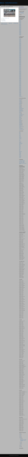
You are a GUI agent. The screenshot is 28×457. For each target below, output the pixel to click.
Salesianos (20, 122)
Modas (19, 144)
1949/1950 (20, 85)
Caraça (20, 133)
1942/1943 (20, 90)
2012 (20, 446)
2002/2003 (20, 29)
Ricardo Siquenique (22, 12)
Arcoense (20, 100)
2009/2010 (20, 24)
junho (20, 442)
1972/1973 (20, 69)
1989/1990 (20, 57)
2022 (20, 433)
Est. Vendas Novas (21, 110)
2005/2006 (20, 27)
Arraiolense (20, 101)
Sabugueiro (20, 121)
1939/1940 (20, 92)
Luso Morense (20, 115)
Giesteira (20, 112)
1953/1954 (20, 82)
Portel (19, 119)
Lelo (19, 139)
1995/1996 (20, 34)
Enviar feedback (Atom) (5, 24)
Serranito (20, 154)
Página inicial (10, 23)
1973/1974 (20, 68)
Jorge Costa (20, 137)
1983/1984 (20, 61)
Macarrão (20, 142)
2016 (20, 436)
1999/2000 (20, 31)
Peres (19, 147)
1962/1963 (20, 76)
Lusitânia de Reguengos (21, 114)
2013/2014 (20, 40)
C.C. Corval (20, 105)
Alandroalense (20, 99)
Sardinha (20, 153)
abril (20, 443)
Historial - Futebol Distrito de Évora (8, 3)
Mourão (20, 117)
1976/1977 (20, 66)
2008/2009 (20, 25)
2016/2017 (20, 38)
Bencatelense (20, 103)
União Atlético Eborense (21, 129)
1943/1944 (20, 89)
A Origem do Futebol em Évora (22, 160)
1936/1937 (20, 94)
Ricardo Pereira (20, 151)
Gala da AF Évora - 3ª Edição (21, 162)
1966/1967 (20, 73)
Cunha (19, 135)
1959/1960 (20, 78)
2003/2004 (20, 47)
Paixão (19, 145)
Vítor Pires (20, 156)
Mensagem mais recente (4, 23)
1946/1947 (20, 87)
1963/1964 (20, 75)
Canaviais (20, 107)
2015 (20, 437)
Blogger (18, 455)
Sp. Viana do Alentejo (21, 126)
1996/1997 (20, 33)
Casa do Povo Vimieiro (21, 108)
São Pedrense (20, 124)
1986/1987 (20, 59)
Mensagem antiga (16, 23)
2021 (20, 434)
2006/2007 (20, 26)
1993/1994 (20, 54)
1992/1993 (20, 55)
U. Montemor (20, 128)
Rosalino (20, 152)
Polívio (19, 149)
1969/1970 (20, 71)
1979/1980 (20, 64)
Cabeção (20, 106)
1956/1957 (20, 80)
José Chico (20, 138)
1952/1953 (20, 83)
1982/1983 (20, 62)
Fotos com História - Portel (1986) (23, 439)
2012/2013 (20, 22)
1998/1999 (20, 32)
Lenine (19, 140)
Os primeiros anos (20, 96)
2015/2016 (20, 20)
